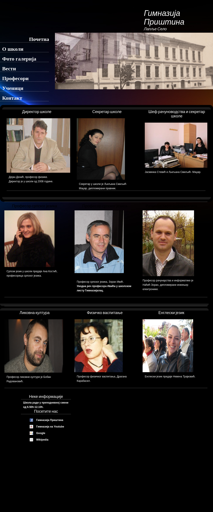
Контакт (12, 98)
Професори (15, 78)
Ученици (12, 88)
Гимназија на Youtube (50, 426)
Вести (9, 68)
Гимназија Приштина (49, 420)
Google (40, 433)
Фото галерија (19, 59)
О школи (12, 49)
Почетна (39, 39)
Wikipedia (42, 439)
